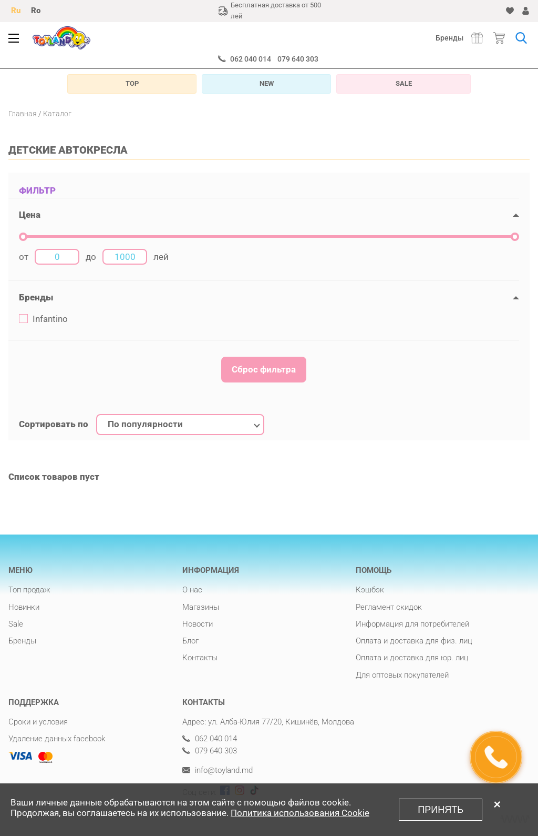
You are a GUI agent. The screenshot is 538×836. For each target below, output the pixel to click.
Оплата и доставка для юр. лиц (412, 657)
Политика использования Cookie (300, 813)
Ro (35, 10)
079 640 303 (297, 59)
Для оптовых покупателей (402, 675)
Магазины (200, 607)
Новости (197, 624)
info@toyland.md (217, 770)
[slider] (23, 237)
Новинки (23, 607)
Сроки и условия (38, 722)
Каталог (57, 113)
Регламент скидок (389, 607)
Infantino (43, 319)
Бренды (449, 38)
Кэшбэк (370, 590)
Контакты (200, 657)
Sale (15, 624)
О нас (192, 590)
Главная (22, 113)
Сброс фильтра (264, 369)
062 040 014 (250, 59)
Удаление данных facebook (56, 738)
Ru (15, 10)
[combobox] (180, 424)
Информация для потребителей (412, 624)
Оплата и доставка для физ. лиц (414, 641)
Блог (190, 641)
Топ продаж (29, 590)
